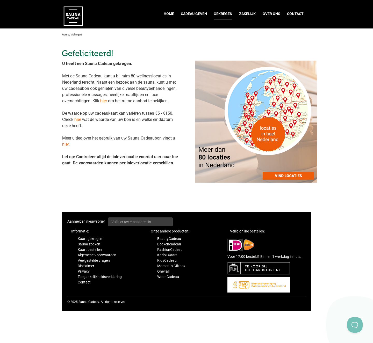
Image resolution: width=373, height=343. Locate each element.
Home (169, 14)
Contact (295, 14)
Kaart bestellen (90, 249)
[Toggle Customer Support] (355, 325)
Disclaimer (86, 266)
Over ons (271, 14)
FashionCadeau (170, 249)
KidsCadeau (167, 260)
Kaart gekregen (90, 239)
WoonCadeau (168, 277)
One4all (163, 271)
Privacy (84, 271)
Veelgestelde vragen (94, 260)
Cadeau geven (194, 14)
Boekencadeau (169, 244)
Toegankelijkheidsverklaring (100, 277)
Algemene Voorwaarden (97, 255)
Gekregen (223, 14)
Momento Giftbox (171, 266)
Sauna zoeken (89, 244)
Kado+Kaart (167, 255)
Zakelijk (247, 14)
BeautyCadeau (169, 239)
